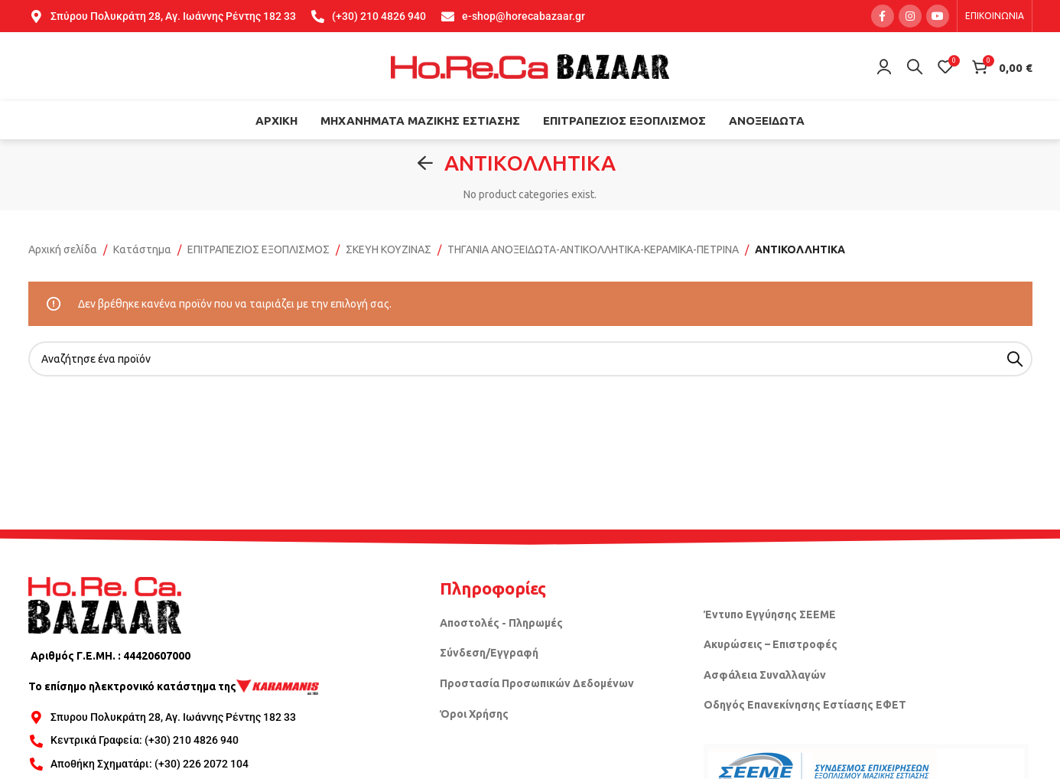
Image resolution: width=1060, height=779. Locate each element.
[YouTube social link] (937, 16)
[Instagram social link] (910, 16)
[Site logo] (530, 66)
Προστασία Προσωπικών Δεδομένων (537, 683)
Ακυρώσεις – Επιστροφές (770, 644)
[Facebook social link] (882, 16)
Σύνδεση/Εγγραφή (489, 653)
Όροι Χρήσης (474, 714)
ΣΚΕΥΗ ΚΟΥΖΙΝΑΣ (388, 249)
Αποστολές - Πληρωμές (501, 623)
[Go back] (425, 163)
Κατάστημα (142, 249)
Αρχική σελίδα (62, 249)
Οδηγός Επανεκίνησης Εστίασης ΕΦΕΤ (805, 705)
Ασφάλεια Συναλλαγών (765, 675)
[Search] (914, 66)
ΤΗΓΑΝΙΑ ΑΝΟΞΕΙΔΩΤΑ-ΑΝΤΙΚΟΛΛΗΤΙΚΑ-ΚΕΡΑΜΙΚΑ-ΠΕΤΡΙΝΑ (593, 249)
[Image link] (104, 604)
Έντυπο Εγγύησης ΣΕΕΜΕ (770, 614)
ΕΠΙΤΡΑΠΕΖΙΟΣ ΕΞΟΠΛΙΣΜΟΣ (258, 249)
